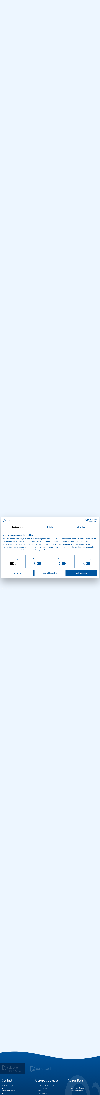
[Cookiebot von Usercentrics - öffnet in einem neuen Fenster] (87, 520)
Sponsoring (42, 1088)
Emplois (41, 1090)
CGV (72, 1081)
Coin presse (42, 1083)
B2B (39, 1086)
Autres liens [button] (76, 1075)
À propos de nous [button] (47, 1075)
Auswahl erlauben (50, 573)
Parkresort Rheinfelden (47, 1081)
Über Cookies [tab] (82, 527)
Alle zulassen (81, 573)
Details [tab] (50, 527)
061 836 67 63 (7, 1093)
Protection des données (80, 1086)
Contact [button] (7, 1075)
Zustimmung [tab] (17, 527)
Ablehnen (18, 573)
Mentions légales (77, 1083)
